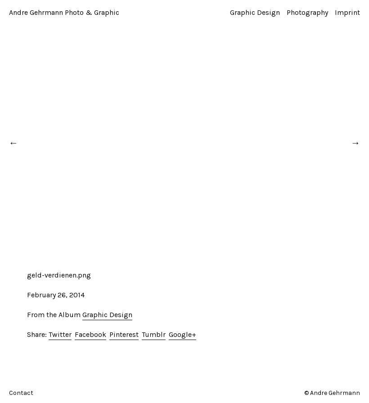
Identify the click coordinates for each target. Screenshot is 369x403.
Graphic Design (255, 12)
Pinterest (124, 334)
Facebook (90, 334)
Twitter (60, 334)
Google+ (182, 334)
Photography (307, 12)
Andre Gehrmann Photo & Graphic (64, 12)
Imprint (347, 12)
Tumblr (154, 334)
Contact (21, 393)
